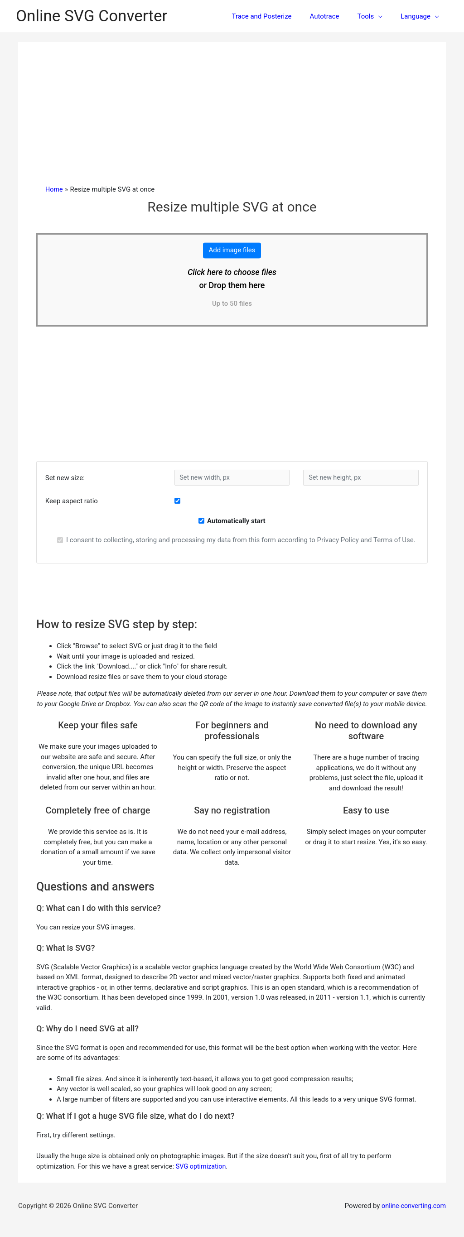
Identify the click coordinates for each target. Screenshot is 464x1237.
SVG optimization (202, 1166)
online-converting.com (412, 1206)
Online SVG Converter (91, 16)
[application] (385, 16)
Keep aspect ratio (71, 501)
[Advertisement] (232, 116)
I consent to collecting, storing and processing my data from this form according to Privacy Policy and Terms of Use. (241, 540)
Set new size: (65, 478)
